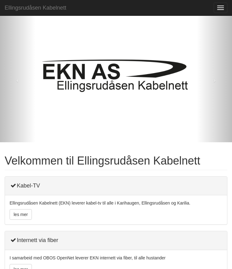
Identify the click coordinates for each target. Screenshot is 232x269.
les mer (21, 214)
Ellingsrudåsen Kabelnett (35, 8)
